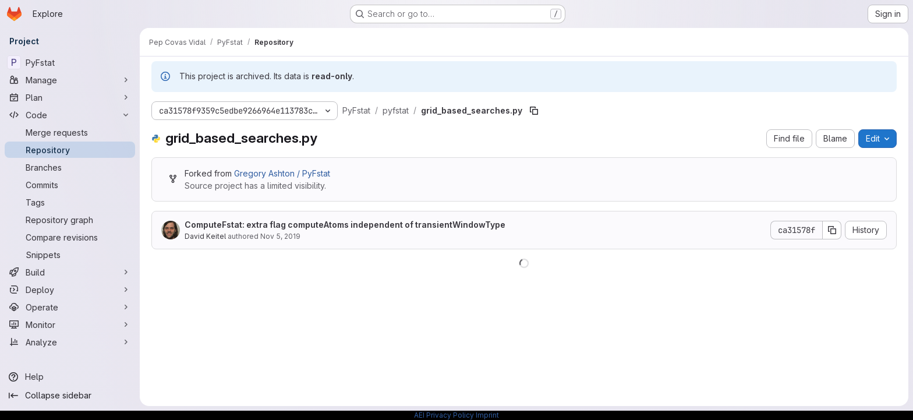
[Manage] (70, 80)
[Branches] (70, 167)
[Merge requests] (70, 132)
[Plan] (70, 97)
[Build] (70, 272)
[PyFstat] (70, 62)
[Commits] (70, 185)
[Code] (70, 115)
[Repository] (70, 150)
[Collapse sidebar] (70, 395)
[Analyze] (70, 342)
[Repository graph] (70, 219)
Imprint (487, 415)
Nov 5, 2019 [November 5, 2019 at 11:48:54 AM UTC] (280, 236)
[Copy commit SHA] (832, 230)
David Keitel (205, 236)
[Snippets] (70, 254)
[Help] (70, 377)
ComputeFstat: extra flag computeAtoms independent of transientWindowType (345, 225)
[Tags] (70, 202)
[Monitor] (70, 324)
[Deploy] (70, 289)
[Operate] (70, 307)
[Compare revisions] (70, 237)
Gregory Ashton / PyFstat (282, 173)
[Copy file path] (534, 110)
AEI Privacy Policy (444, 415)
